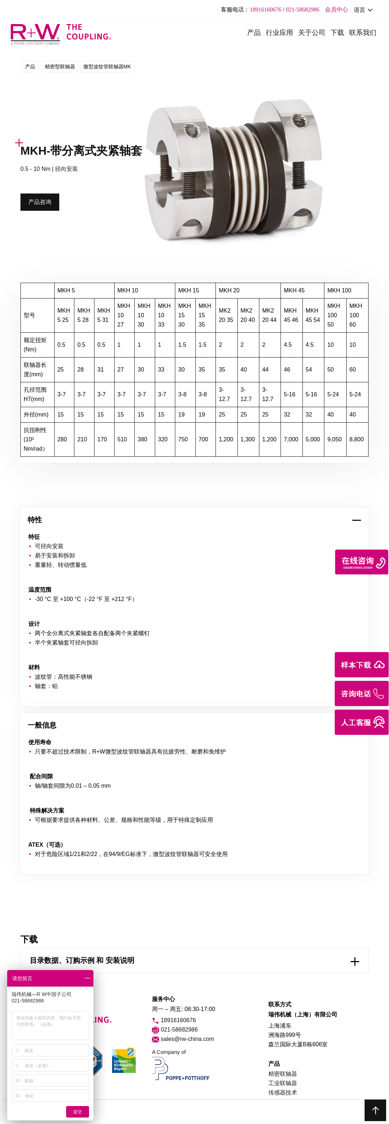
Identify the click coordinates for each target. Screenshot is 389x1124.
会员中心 (336, 9)
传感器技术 (282, 1092)
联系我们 (362, 32)
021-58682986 (302, 9)
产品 (254, 32)
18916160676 (265, 9)
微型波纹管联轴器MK (107, 66)
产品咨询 (39, 202)
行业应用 (279, 32)
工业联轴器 (282, 1083)
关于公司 (311, 32)
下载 (337, 32)
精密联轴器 (282, 1074)
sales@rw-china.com (183, 1039)
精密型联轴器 (60, 66)
